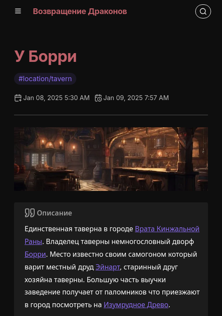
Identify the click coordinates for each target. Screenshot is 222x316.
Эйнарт (108, 267)
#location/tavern (45, 79)
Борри (35, 254)
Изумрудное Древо (136, 304)
